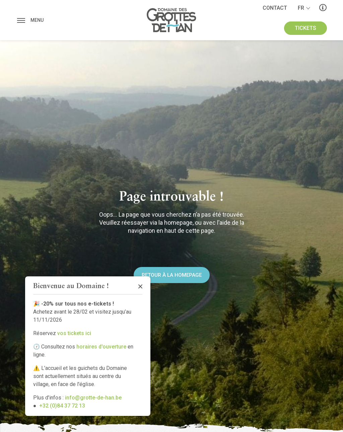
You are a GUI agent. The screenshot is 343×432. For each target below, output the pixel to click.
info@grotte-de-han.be (93, 397)
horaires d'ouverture (101, 346)
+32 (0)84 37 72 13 (62, 405)
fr (301, 8)
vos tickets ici (74, 333)
